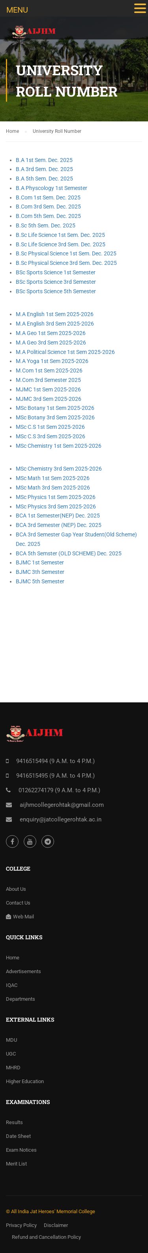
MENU (17, 10)
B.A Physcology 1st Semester (51, 188)
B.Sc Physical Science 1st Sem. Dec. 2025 (66, 253)
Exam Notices (21, 1150)
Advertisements (23, 971)
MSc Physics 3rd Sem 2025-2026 (56, 506)
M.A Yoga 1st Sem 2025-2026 (52, 361)
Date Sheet (18, 1136)
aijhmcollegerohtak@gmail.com (62, 804)
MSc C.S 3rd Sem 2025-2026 (50, 436)
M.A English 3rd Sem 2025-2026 (55, 323)
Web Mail (20, 917)
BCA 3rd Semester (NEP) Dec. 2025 (58, 525)
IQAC (11, 985)
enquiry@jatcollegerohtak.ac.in (60, 819)
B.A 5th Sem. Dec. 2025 (44, 178)
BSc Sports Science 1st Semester (56, 272)
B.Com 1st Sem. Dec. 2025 (48, 197)
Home (12, 958)
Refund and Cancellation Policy (46, 1237)
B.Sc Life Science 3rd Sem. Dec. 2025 (60, 244)
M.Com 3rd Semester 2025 (48, 380)
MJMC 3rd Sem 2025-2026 (48, 399)
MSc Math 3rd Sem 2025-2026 (53, 487)
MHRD (13, 1068)
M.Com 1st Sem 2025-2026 (49, 370)
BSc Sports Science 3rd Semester (56, 282)
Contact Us (18, 903)
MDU (11, 1040)
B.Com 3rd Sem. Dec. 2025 (48, 206)
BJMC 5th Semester (40, 581)
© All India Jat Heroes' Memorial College (50, 1211)
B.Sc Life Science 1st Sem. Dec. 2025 (60, 235)
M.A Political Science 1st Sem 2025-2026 (65, 352)
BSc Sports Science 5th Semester (56, 291)
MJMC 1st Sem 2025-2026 (48, 389)
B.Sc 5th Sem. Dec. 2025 (45, 225)
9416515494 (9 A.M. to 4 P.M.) (55, 761)
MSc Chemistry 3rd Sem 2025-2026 (59, 468)
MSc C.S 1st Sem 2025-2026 (50, 427)
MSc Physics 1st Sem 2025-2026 (56, 497)
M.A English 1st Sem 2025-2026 (55, 314)
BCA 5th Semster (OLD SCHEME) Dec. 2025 (69, 553)
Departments (20, 999)
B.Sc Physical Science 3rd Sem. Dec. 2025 (66, 263)
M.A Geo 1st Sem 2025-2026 (51, 333)
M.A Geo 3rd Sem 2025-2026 (51, 342)
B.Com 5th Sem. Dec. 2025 (48, 216)
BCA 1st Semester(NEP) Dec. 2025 (58, 515)
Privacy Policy (21, 1225)
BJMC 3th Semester (40, 572)
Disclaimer (56, 1225)
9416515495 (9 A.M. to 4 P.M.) (55, 775)
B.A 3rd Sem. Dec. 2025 (44, 169)
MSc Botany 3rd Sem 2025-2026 (55, 417)
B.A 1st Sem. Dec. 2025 (44, 160)
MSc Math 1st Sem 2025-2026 (53, 478)
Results (14, 1122)
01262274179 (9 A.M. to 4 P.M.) (59, 790)
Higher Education (25, 1081)
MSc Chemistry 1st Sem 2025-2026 (58, 446)
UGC (11, 1054)
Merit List (16, 1164)
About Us (16, 889)
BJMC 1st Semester (40, 562)
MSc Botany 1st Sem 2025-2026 (55, 408)
